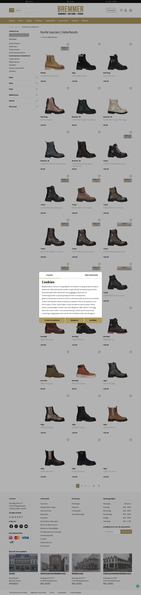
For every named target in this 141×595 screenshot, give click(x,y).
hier (94, 307)
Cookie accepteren (52, 320)
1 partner (72, 292)
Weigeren (74, 320)
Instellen (92, 320)
